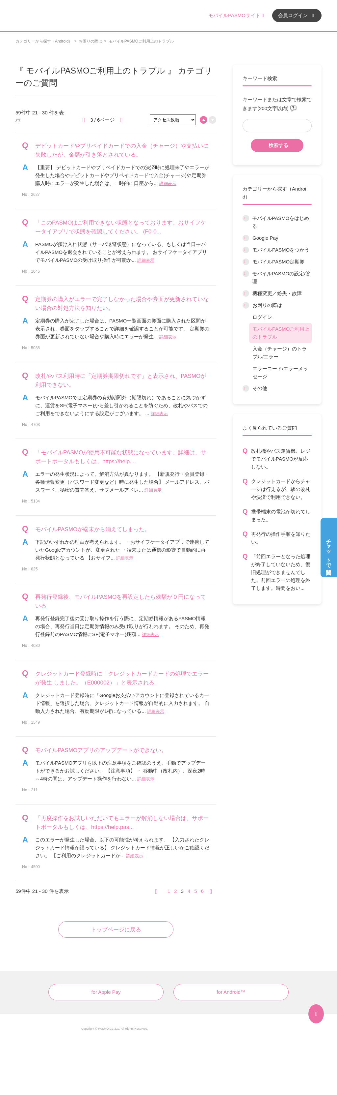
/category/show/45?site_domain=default (246, 293)
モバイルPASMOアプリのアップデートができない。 (101, 750)
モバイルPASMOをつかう (280, 250)
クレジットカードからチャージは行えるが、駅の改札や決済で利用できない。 (280, 489)
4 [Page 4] (189, 891)
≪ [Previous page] (158, 891)
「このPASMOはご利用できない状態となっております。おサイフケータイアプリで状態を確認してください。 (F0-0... (120, 227)
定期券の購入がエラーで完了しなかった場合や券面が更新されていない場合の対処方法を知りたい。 (122, 303)
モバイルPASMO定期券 (278, 261)
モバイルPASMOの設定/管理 (281, 277)
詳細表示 (167, 183)
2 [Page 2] (175, 891)
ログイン (262, 317)
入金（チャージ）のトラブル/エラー (279, 352)
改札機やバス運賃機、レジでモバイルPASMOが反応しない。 (280, 459)
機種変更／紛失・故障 (277, 293)
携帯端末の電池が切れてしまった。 (280, 515)
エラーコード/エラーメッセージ (280, 372)
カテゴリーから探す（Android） (43, 41)
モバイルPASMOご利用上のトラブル (280, 333)
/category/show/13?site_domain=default (246, 388)
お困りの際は (90, 41)
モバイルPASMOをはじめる (280, 222)
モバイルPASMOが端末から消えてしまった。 (92, 529)
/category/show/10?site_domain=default (246, 274)
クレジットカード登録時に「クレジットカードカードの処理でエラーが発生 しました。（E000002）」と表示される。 (122, 678)
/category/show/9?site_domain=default (246, 262)
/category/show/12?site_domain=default (246, 305)
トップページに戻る (116, 930)
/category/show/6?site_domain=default (246, 218)
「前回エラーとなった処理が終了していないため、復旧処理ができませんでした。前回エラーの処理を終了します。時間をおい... (280, 572)
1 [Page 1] (169, 891)
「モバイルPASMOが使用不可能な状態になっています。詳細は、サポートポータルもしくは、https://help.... (120, 457)
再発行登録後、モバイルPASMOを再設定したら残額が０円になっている (120, 601)
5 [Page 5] (195, 891)
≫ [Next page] (213, 891)
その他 (259, 388)
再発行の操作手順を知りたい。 (280, 538)
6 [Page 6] (202, 891)
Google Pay (265, 238)
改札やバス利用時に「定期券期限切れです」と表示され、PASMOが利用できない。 (120, 380)
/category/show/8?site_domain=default (246, 250)
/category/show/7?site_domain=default (246, 238)
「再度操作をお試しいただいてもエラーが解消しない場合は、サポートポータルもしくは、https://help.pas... (122, 822)
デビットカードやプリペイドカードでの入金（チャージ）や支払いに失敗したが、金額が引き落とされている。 (122, 150)
